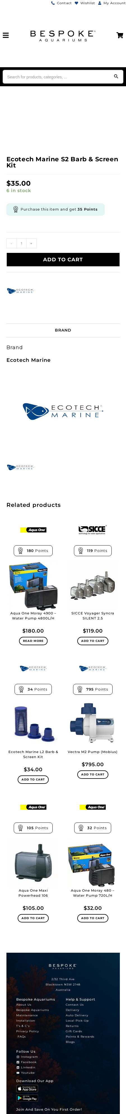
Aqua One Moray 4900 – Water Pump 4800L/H (33, 615)
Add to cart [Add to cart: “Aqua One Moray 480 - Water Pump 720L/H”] (92, 918)
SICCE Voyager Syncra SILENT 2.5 (92, 615)
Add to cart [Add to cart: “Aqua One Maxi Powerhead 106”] (33, 918)
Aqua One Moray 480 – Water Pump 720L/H (93, 893)
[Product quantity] (22, 243)
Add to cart (63, 260)
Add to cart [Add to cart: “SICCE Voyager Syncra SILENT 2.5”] (92, 641)
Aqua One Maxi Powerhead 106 (33, 893)
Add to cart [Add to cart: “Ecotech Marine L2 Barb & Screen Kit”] (33, 779)
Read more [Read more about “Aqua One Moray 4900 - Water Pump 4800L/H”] (33, 641)
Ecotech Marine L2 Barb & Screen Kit (33, 754)
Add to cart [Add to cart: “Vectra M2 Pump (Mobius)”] (92, 774)
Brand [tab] (63, 330)
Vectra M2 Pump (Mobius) (93, 752)
